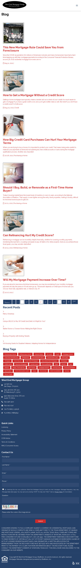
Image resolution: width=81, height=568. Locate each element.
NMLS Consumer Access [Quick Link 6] (9, 446)
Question (5, 495)
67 (68, 302)
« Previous (7, 301)
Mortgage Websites (16, 559)
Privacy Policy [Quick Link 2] (6, 431)
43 (54, 302)
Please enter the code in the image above (16, 512)
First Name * (6, 457)
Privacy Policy (59, 492)
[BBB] (78, 563)
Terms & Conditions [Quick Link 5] (8, 442)
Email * (4, 473)
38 (31, 302)
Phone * (4, 481)
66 (64, 302)
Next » (74, 301)
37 (26, 302)
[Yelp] (73, 563)
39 (36, 302)
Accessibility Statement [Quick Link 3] (9, 434)
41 (45, 302)
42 (50, 302)
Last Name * (6, 465)
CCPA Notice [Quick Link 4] (5, 438)
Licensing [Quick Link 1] (4, 427)
